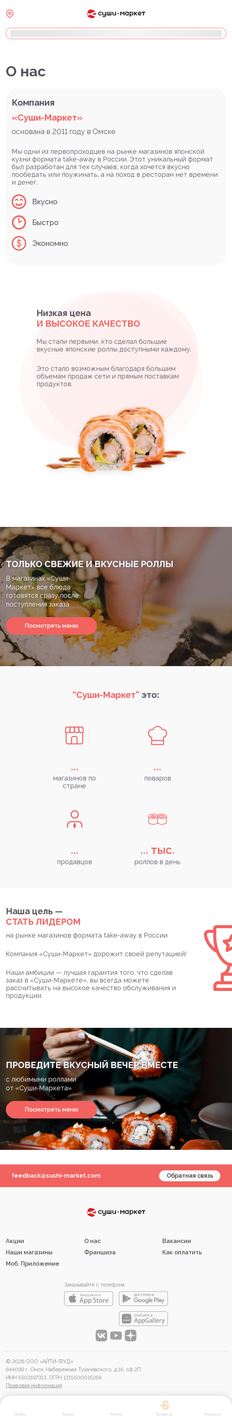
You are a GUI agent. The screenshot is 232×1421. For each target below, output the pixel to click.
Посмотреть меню (51, 625)
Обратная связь (190, 1175)
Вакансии (176, 1241)
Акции (15, 1241)
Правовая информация (34, 1385)
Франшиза (100, 1252)
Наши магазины (29, 1252)
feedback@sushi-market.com (56, 1175)
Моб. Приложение (32, 1263)
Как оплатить (182, 1252)
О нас (92, 1241)
